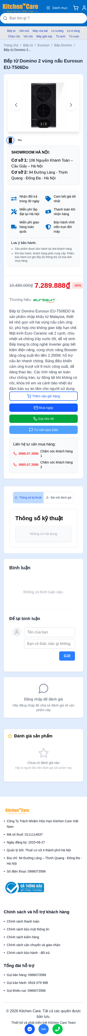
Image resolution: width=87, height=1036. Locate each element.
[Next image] (71, 104)
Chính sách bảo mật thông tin (28, 929)
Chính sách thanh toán (23, 921)
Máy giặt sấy (44, 36)
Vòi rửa (27, 36)
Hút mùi (24, 31)
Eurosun (43, 45)
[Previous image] (16, 104)
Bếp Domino (63, 45)
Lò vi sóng (73, 31)
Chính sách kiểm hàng (23, 937)
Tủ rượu (74, 36)
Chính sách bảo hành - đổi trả (28, 953)
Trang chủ (11, 45)
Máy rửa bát (40, 31)
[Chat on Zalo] (44, 1029)
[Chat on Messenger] (30, 1029)
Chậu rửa (14, 36)
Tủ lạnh (60, 36)
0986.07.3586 (29, 453)
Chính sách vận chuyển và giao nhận (33, 945)
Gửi (67, 656)
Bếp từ (11, 31)
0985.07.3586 (29, 464)
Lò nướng (58, 31)
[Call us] (57, 1029)
